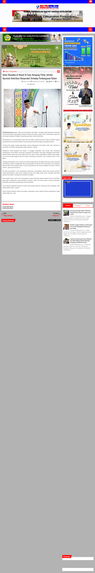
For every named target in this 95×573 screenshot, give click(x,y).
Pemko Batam (13, 71)
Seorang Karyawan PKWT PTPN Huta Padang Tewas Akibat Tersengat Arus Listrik (80, 212)
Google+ (9, 207)
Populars (67, 205)
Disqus (58, 220)
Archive (88, 205)
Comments (78, 205)
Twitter (6, 207)
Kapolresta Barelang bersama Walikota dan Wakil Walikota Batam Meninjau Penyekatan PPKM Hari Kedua (81, 240)
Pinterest (12, 207)
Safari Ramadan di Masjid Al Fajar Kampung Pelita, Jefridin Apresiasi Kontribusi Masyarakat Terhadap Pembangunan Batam (30, 76)
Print (53, 81)
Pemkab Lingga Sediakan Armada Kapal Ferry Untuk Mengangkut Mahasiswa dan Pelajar (81, 226)
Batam (7, 71)
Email (57, 81)
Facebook (4, 207)
